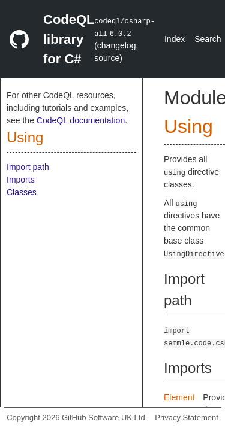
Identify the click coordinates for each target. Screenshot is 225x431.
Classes (22, 192)
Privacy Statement (186, 417)
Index (174, 39)
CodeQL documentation (81, 120)
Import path (28, 167)
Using (25, 137)
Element (179, 397)
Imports (21, 179)
